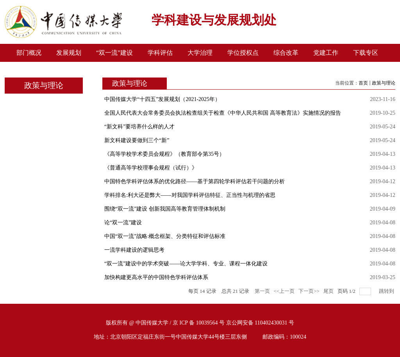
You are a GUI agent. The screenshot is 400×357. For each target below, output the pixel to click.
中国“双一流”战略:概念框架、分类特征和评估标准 (164, 236)
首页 (363, 83)
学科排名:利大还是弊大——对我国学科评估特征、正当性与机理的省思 (189, 195)
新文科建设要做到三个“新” (136, 140)
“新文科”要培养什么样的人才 (139, 127)
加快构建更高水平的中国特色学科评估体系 (156, 277)
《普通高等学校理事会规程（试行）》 (150, 168)
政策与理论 (383, 83)
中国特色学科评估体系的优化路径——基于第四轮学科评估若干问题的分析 (194, 181)
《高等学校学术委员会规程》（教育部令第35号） (164, 154)
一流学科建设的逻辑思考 (134, 250)
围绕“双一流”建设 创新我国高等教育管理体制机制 (164, 209)
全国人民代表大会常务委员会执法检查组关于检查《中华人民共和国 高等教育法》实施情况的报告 (222, 113)
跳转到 (387, 291)
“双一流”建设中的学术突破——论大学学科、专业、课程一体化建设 (186, 264)
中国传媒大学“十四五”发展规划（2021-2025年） (162, 99)
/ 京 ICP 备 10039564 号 (197, 323)
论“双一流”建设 (123, 222)
